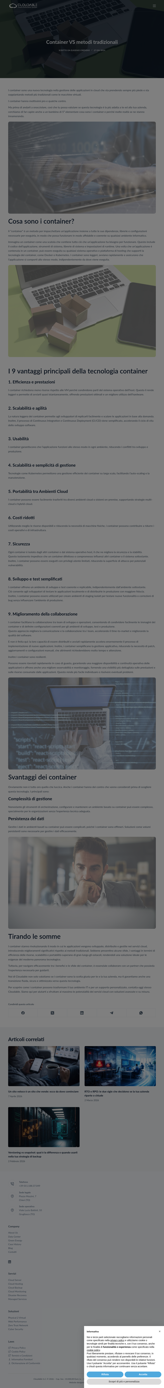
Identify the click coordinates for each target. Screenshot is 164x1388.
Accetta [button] (143, 1374)
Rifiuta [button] (105, 1374)
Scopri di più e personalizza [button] (124, 1381)
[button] (159, 1331)
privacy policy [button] (117, 1340)
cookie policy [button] (93, 1350)
